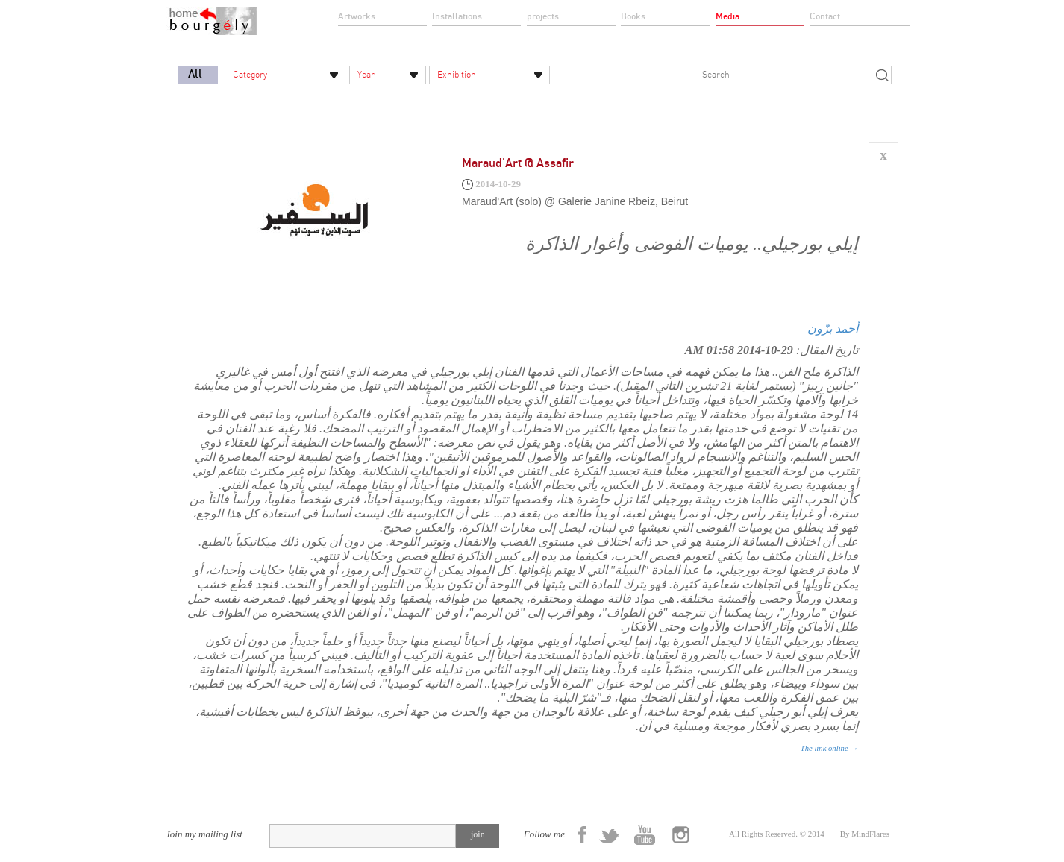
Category (250, 74)
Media (727, 16)
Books (633, 16)
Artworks (356, 16)
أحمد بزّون (832, 328)
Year (366, 74)
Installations (457, 16)
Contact (825, 16)
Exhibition (456, 74)
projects (543, 16)
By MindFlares (864, 833)
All (195, 74)
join (478, 834)
